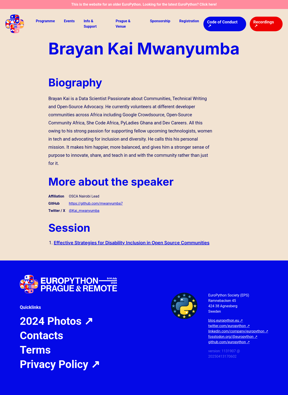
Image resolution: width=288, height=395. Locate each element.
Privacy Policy (60, 364)
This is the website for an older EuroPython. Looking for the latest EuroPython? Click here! (144, 4)
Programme (45, 21)
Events (69, 21)
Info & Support (90, 24)
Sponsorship (160, 21)
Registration (189, 21)
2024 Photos (56, 321)
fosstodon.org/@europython (232, 336)
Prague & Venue (123, 24)
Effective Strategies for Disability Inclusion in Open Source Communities (131, 242)
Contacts (41, 335)
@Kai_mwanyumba (84, 211)
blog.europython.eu (225, 320)
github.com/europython (229, 342)
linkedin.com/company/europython (238, 331)
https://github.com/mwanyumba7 (96, 203)
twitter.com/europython (229, 326)
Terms (35, 350)
